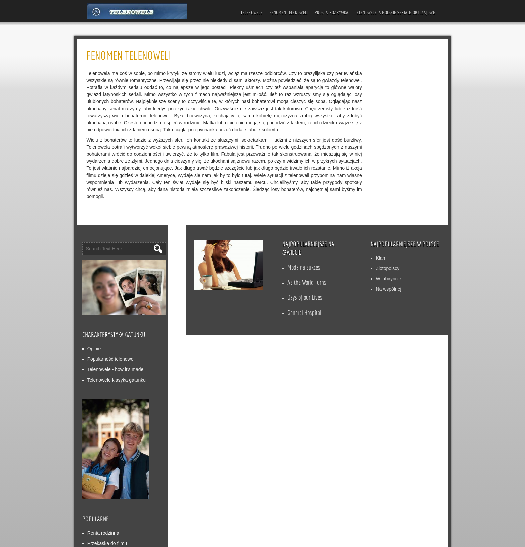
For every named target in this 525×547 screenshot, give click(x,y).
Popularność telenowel (378, 172)
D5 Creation (198, 539)
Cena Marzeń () (376, 367)
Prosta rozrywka (332, 12)
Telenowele (251, 12)
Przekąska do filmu (374, 356)
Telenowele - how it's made (383, 183)
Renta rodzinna (370, 346)
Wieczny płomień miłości (380, 377)
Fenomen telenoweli (288, 12)
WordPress (259, 539)
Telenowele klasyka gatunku (384, 193)
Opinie (361, 162)
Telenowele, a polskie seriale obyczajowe (395, 12)
